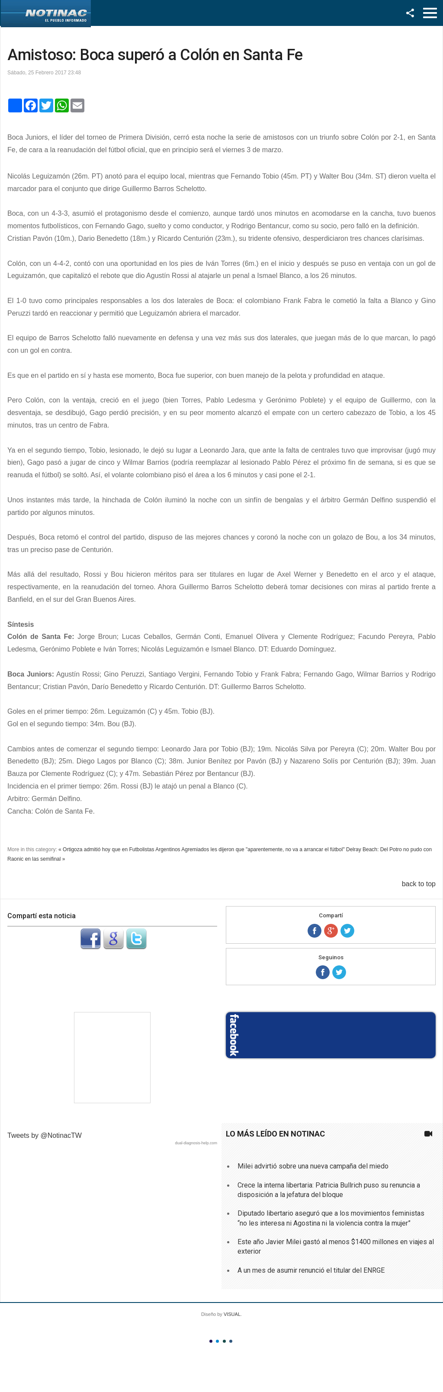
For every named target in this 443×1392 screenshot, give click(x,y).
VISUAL (232, 1314)
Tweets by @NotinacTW (44, 1135)
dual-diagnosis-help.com (196, 1143)
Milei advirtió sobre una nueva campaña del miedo (313, 1166)
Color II (217, 1341)
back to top (419, 884)
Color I (210, 1341)
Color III (224, 1341)
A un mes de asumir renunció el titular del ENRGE (311, 1270)
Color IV (230, 1341)
